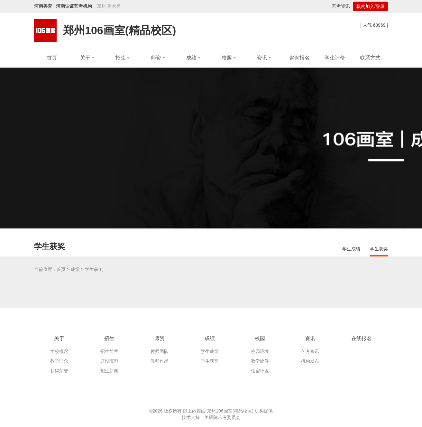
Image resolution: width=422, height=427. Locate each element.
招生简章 (109, 351)
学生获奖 (379, 248)
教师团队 (160, 351)
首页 (61, 269)
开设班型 (109, 361)
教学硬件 (260, 361)
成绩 (75, 269)
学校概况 (59, 351)
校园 (260, 338)
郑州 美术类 (109, 6)
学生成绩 (351, 248)
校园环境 (260, 351)
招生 (109, 338)
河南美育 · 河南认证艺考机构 (63, 6)
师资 (159, 338)
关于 (59, 338)
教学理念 (59, 361)
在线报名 (361, 338)
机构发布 (310, 361)
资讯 (310, 338)
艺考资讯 (341, 6)
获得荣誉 (59, 370)
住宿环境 (260, 370)
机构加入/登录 (370, 6)
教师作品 (160, 361)
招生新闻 (109, 370)
